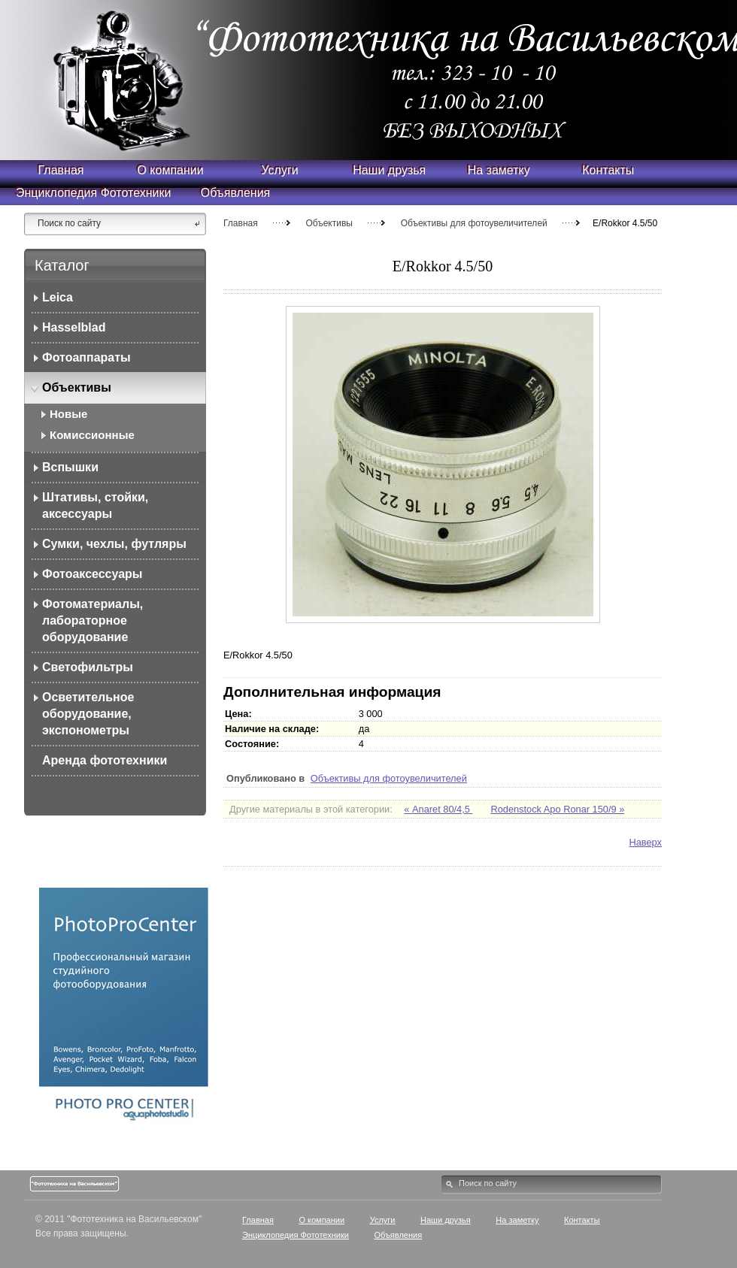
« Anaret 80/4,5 (438, 809)
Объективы (329, 223)
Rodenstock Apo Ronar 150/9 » (557, 809)
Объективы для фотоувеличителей (474, 223)
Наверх (645, 842)
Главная (240, 223)
